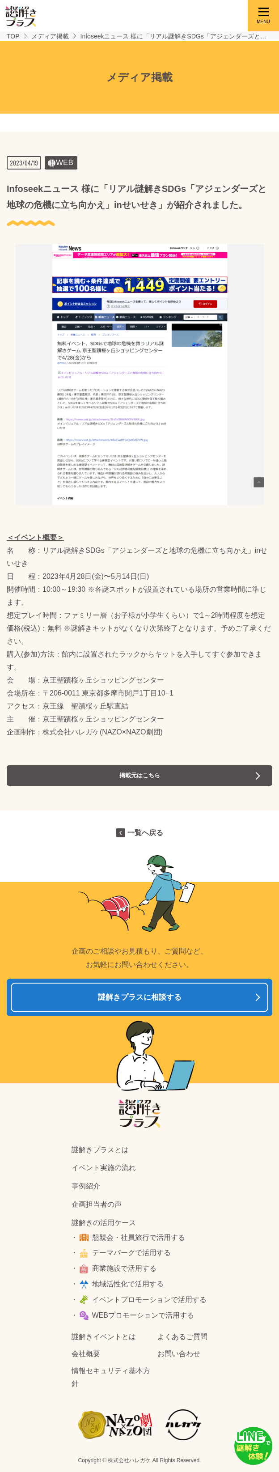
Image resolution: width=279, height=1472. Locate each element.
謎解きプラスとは (100, 1150)
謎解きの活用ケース (104, 1222)
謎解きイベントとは (104, 1336)
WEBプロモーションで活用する (143, 1315)
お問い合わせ (178, 1353)
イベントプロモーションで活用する (149, 1299)
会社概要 (86, 1353)
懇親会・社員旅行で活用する (138, 1237)
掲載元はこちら (139, 775)
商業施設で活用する (124, 1268)
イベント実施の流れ (104, 1167)
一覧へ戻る (145, 832)
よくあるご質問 (182, 1336)
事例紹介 (86, 1186)
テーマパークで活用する (131, 1252)
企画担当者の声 (97, 1204)
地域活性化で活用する (128, 1284)
